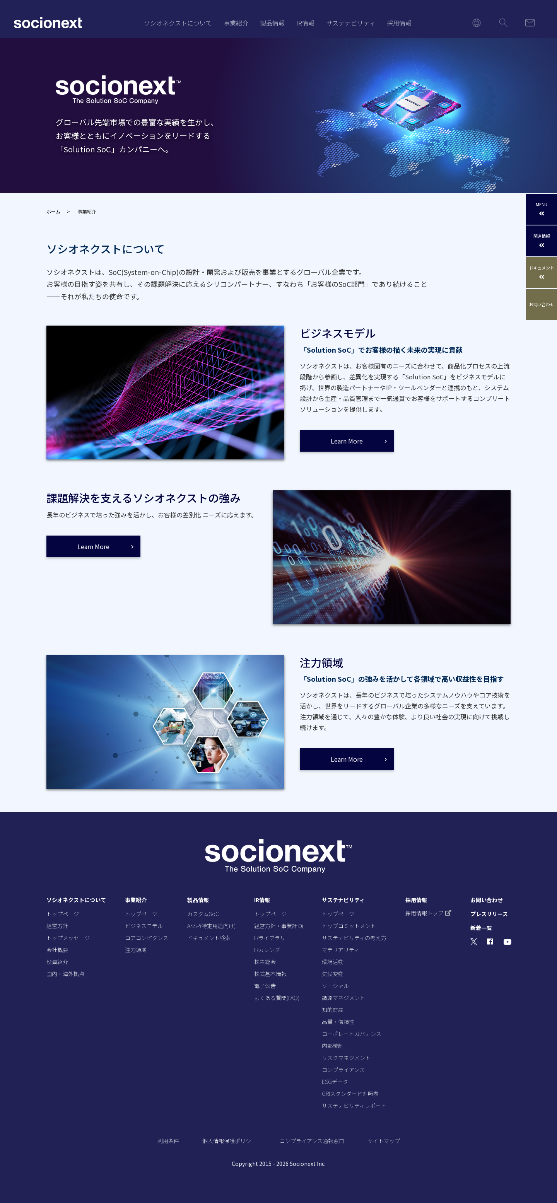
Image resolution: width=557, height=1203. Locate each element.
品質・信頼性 (338, 1022)
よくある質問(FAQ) (276, 998)
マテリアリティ (340, 950)
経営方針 (57, 926)
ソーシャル (335, 986)
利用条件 (168, 1141)
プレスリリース (489, 914)
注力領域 (136, 950)
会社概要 (57, 950)
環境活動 (332, 962)
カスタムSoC (203, 914)
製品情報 (272, 22)
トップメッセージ (68, 938)
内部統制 (332, 1045)
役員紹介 (57, 962)
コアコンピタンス (146, 938)
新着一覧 (481, 928)
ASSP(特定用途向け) (211, 926)
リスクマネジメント (346, 1057)
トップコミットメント (349, 926)
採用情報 (399, 22)
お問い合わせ (541, 304)
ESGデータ (335, 1081)
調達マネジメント (343, 998)
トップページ (62, 914)
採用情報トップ (428, 913)
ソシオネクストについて (178, 22)
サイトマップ (383, 1141)
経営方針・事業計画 (278, 926)
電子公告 (265, 986)
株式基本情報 (270, 974)
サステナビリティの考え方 (354, 938)
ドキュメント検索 (209, 938)
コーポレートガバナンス (351, 1033)
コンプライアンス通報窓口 (312, 1141)
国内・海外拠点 (65, 974)
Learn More (347, 440)
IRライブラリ (269, 938)
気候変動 (332, 974)
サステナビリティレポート (354, 1105)
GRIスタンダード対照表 (350, 1093)
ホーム (53, 211)
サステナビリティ (350, 22)
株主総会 (265, 962)
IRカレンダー (269, 950)
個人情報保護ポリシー (229, 1141)
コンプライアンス (343, 1069)
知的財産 (332, 1010)
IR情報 (305, 22)
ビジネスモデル (144, 926)
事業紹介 (236, 22)
